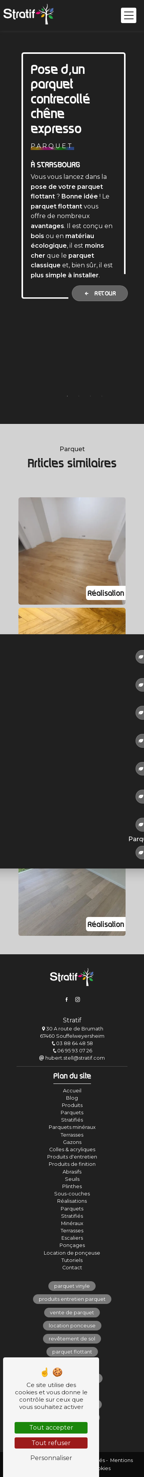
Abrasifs (72, 1172)
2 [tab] (79, 396)
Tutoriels (72, 1260)
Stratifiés (72, 1120)
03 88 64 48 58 (72, 1043)
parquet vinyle (72, 1286)
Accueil (72, 1091)
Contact (72, 1267)
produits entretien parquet (72, 1299)
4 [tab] (102, 396)
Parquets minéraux (72, 1127)
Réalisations (72, 1201)
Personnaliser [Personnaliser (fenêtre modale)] (51, 1458)
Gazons (72, 1142)
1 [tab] (67, 396)
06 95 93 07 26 (72, 1051)
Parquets (72, 1112)
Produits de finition (72, 1164)
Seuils (72, 1179)
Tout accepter (51, 1427)
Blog (72, 1098)
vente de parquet (72, 1312)
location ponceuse (72, 1326)
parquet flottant (72, 1352)
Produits (72, 1105)
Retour (100, 293)
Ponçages (72, 1245)
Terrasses (72, 1135)
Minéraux (72, 1223)
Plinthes (72, 1186)
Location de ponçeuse (72, 1253)
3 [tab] (90, 396)
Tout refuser (51, 1443)
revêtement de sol (72, 1339)
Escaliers (72, 1238)
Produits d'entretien (72, 1157)
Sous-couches (72, 1194)
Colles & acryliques (72, 1149)
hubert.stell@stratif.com (72, 1058)
